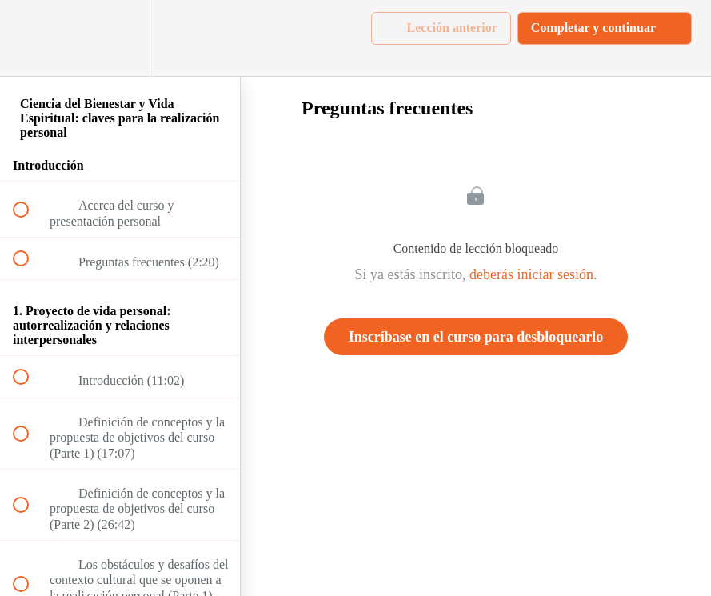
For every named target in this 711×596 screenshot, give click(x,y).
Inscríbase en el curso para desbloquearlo (476, 337)
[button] (29, 38)
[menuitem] (120, 38)
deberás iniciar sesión (531, 274)
